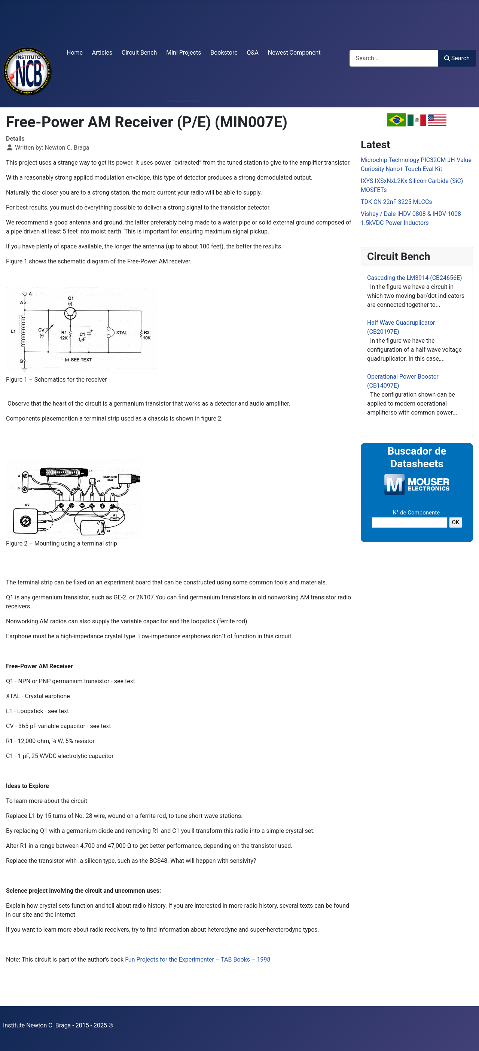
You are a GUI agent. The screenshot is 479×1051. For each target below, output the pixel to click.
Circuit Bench (139, 52)
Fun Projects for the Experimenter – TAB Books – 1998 (196, 959)
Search (457, 58)
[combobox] (394, 58)
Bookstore (224, 52)
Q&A (253, 52)
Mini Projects (183, 52)
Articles (102, 52)
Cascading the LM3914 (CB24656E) (414, 277)
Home (75, 52)
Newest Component (294, 52)
